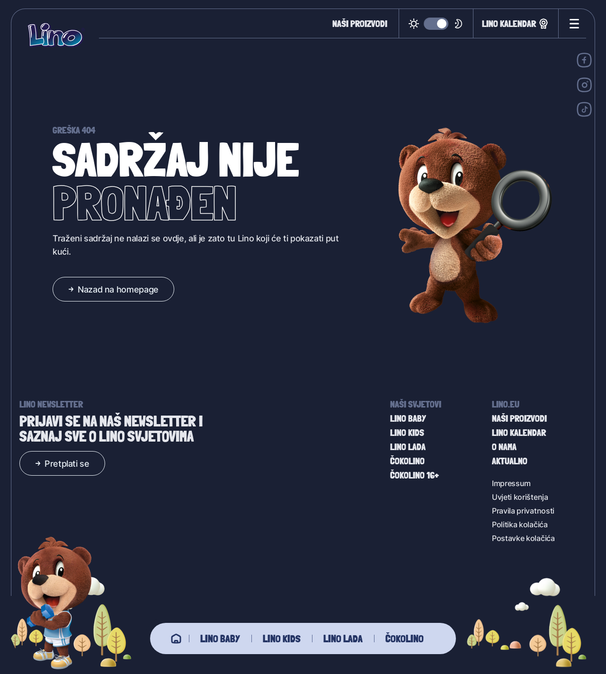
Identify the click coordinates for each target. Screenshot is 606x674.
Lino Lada (343, 638)
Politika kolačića (520, 524)
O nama (504, 447)
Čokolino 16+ (414, 475)
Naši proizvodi (359, 23)
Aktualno (509, 461)
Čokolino (404, 638)
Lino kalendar (516, 24)
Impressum (511, 483)
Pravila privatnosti (523, 510)
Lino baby (220, 638)
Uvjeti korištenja (520, 496)
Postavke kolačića (523, 537)
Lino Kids (282, 638)
